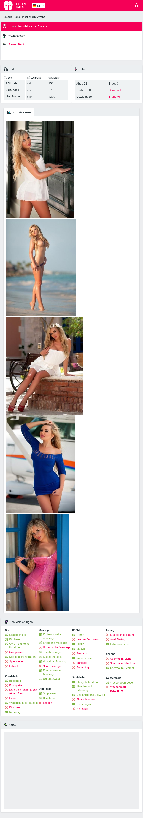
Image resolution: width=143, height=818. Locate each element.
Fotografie (15, 685)
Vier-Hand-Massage (55, 661)
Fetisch (13, 666)
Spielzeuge (16, 661)
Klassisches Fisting (122, 634)
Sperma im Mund (120, 658)
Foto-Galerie (19, 112)
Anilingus (82, 708)
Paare (12, 698)
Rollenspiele (84, 658)
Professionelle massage (52, 636)
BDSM (80, 644)
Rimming (14, 712)
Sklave (81, 648)
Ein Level (14, 639)
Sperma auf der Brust (123, 663)
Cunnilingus (84, 704)
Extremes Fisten (120, 644)
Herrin (80, 634)
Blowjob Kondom (87, 682)
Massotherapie (52, 657)
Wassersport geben (122, 682)
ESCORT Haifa (12, 16)
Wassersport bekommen (118, 688)
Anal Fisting (117, 639)
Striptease (49, 693)
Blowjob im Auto (87, 699)
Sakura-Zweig (51, 679)
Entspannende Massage (52, 672)
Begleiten (15, 680)
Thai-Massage (52, 652)
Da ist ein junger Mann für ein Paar (23, 691)
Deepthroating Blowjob (91, 694)
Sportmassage (52, 666)
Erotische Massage (55, 642)
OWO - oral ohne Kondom (19, 645)
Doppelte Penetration (22, 657)
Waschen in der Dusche (23, 703)
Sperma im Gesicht (122, 668)
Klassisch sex (17, 634)
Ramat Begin (14, 44)
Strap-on (82, 653)
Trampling (83, 667)
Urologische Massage (56, 647)
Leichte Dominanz (88, 639)
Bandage (82, 662)
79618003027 (16, 36)
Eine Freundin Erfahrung (85, 688)
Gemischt (115, 90)
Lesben (47, 703)
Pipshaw (14, 707)
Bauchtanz (49, 698)
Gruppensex (16, 652)
